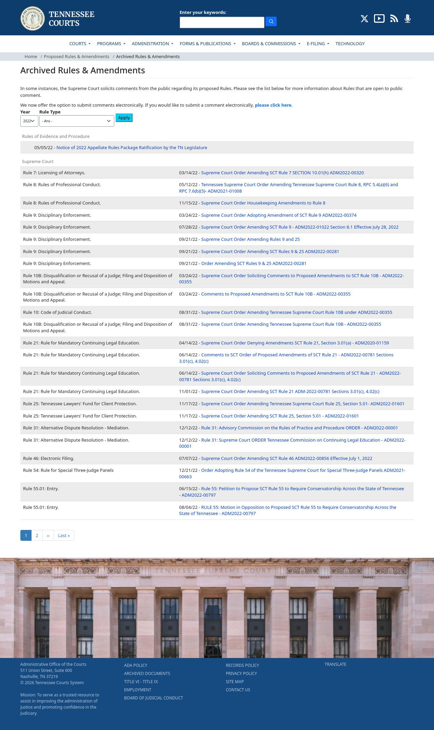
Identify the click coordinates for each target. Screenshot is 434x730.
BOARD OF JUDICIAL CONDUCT (153, 698)
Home (31, 56)
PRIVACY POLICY (241, 673)
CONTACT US (238, 690)
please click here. (274, 105)
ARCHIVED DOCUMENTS (147, 673)
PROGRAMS (109, 43)
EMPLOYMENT (137, 690)
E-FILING (316, 43)
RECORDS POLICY (242, 665)
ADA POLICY (135, 665)
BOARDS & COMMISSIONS (269, 43)
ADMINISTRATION (151, 43)
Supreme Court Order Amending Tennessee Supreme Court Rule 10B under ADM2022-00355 (296, 312)
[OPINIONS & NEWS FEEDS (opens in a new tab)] (394, 18)
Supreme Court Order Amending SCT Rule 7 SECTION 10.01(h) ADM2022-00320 (282, 173)
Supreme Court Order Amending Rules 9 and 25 (250, 239)
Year (25, 112)
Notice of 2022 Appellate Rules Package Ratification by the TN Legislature (132, 147)
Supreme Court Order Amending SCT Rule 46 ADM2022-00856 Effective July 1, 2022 (287, 458)
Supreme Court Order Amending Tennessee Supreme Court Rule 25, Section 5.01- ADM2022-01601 (303, 403)
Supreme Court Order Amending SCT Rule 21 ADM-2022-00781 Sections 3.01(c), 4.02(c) (290, 391)
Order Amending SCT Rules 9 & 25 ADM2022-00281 (254, 263)
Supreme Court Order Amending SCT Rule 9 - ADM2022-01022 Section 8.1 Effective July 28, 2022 (300, 227)
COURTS (78, 43)
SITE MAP (235, 681)
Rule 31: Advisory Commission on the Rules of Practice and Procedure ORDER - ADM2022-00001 (299, 428)
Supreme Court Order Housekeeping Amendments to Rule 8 (263, 203)
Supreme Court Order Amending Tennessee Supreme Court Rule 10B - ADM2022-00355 (291, 324)
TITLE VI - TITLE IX (141, 681)
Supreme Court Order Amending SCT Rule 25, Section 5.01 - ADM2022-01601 (280, 416)
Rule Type (50, 112)
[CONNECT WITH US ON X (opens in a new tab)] (364, 18)
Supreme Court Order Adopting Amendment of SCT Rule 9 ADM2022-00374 (279, 215)
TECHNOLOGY (350, 43)
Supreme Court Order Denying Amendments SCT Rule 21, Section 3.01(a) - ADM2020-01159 (295, 343)
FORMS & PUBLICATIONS (206, 43)
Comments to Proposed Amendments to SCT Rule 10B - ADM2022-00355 (276, 294)
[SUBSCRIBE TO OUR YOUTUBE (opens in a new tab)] (379, 18)
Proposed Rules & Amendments (76, 56)
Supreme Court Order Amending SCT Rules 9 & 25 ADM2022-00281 (270, 251)
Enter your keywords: (203, 12)
